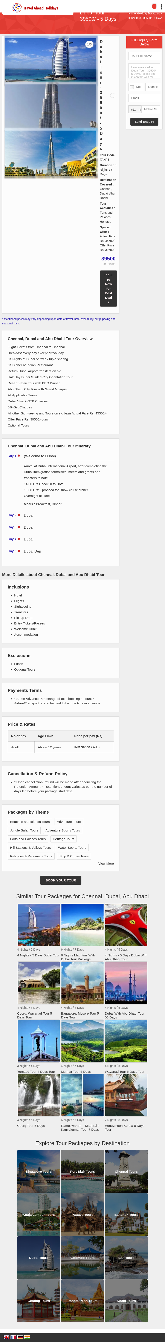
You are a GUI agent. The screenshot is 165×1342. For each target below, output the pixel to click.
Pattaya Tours (82, 1214)
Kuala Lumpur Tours (39, 1214)
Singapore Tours (39, 1171)
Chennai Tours (126, 1171)
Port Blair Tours (82, 1171)
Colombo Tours (82, 1257)
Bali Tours (126, 1257)
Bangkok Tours (126, 1214)
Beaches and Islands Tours (30, 822)
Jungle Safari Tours (24, 830)
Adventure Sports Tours (63, 830)
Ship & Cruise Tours (74, 856)
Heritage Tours (63, 839)
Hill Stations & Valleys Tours (30, 847)
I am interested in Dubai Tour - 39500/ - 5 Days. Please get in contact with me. (144, 70)
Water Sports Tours (72, 847)
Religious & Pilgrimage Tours (31, 856)
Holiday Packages (149, 13)
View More (106, 863)
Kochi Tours (126, 1301)
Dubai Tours (38, 1257)
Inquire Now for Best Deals (109, 288)
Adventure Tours (69, 822)
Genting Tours (39, 1301)
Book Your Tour (61, 880)
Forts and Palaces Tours (28, 839)
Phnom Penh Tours (82, 1301)
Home (132, 13)
